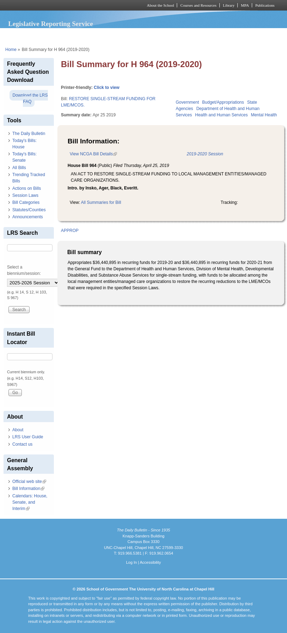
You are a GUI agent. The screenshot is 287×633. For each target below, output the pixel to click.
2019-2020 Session (205, 153)
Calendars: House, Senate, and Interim (29, 502)
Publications (265, 5)
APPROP (70, 230)
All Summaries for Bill (101, 202)
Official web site (29, 481)
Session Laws (25, 195)
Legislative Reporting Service (50, 23)
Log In (131, 562)
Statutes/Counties (29, 209)
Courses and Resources (198, 5)
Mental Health (264, 114)
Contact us (22, 444)
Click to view (106, 87)
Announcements (27, 216)
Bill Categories (25, 202)
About (17, 429)
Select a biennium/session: (24, 270)
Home (11, 49)
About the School (160, 5)
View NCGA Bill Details (93, 153)
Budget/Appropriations (223, 102)
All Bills (19, 167)
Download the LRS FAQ (30, 98)
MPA (245, 5)
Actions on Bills (26, 188)
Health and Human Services (221, 114)
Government (187, 102)
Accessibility (150, 562)
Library (229, 5)
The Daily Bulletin (28, 133)
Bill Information (28, 488)
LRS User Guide (27, 436)
